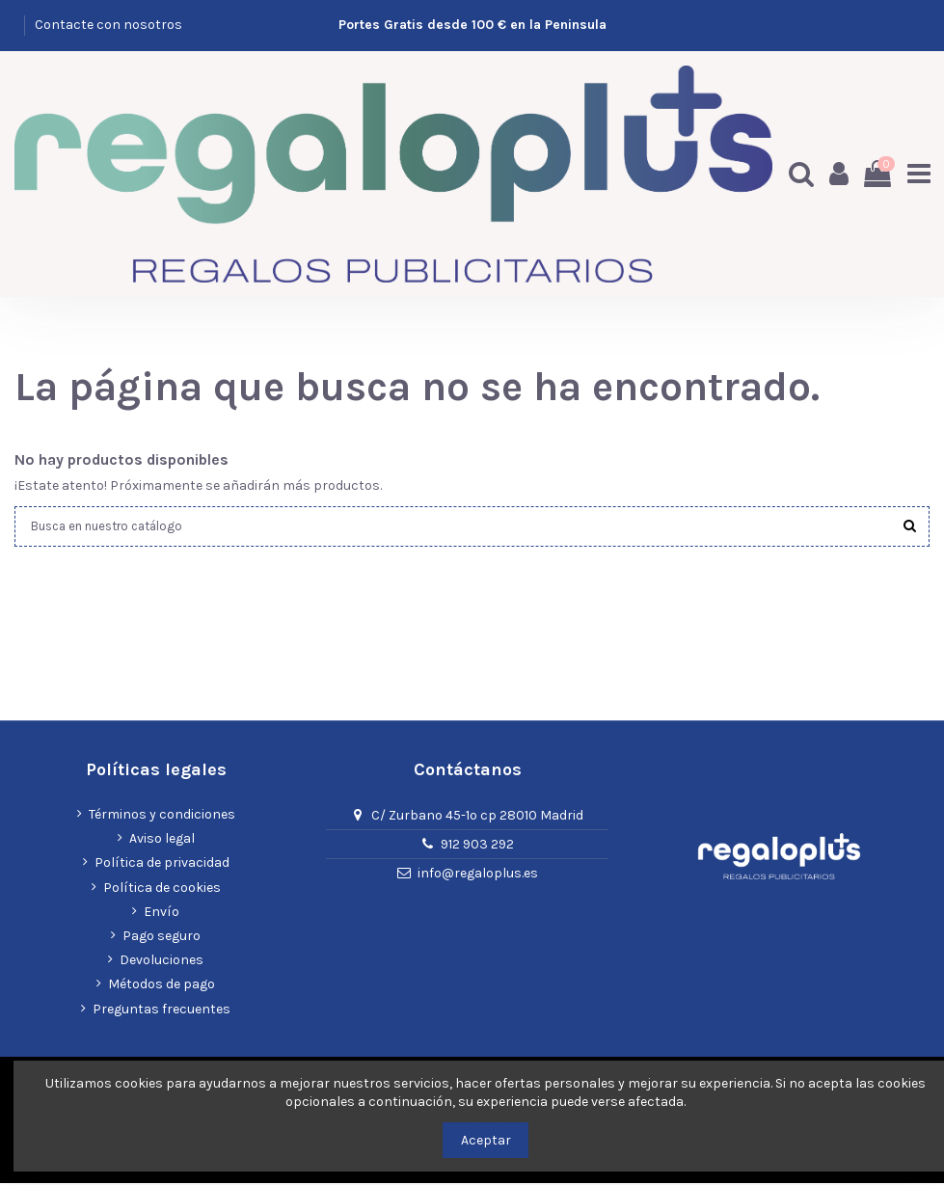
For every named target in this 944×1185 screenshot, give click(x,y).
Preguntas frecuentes (161, 1010)
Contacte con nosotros (108, 24)
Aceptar (486, 1140)
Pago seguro (161, 937)
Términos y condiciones (162, 816)
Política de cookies (162, 888)
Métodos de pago (161, 986)
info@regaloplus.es (478, 874)
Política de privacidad (161, 864)
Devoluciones (161, 962)
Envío (161, 912)
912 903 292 (477, 845)
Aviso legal (162, 840)
